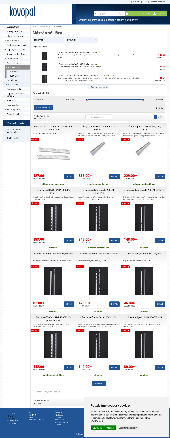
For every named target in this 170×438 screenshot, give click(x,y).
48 (40, 118)
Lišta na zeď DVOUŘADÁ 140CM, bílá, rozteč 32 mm (53, 128)
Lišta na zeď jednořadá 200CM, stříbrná (144, 189)
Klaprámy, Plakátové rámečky (16, 94)
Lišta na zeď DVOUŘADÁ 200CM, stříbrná (53, 191)
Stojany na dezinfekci (16, 54)
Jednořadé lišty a (43, 392)
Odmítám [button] (110, 428)
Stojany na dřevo (14, 31)
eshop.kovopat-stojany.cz (13, 417)
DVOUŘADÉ (14, 76)
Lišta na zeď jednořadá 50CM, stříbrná (98, 253)
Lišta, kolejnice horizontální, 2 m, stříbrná (98, 128)
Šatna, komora (13, 58)
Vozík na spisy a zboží (16, 45)
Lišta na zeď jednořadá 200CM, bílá (73, 52)
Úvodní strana (13, 27)
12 (35, 118)
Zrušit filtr (159, 108)
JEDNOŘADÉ (14, 72)
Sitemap (58, 424)
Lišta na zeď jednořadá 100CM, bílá (73, 64)
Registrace (59, 417)
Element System (14, 63)
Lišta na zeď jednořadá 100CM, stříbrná (53, 253)
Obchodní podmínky (157, 2)
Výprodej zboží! (13, 109)
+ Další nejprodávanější (98, 87)
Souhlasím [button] (97, 428)
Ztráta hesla (59, 420)
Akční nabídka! (13, 105)
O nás (145, 2)
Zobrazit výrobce (14, 114)
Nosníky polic (13, 80)
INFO (128, 2)
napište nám (12, 132)
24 (38, 118)
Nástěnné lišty (14, 67)
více (54, 133)
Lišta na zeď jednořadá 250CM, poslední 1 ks (98, 191)
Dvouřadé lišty (55, 392)
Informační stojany (15, 36)
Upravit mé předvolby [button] (128, 428)
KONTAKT (136, 2)
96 (43, 118)
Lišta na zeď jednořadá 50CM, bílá (143, 253)
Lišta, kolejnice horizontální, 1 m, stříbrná (144, 128)
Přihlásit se (59, 415)
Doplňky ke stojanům (16, 49)
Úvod (34, 27)
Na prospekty (13, 40)
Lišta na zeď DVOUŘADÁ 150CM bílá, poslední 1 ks (80, 75)
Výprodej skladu (14, 89)
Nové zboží (11, 100)
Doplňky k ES (13, 84)
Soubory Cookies (61, 422)
